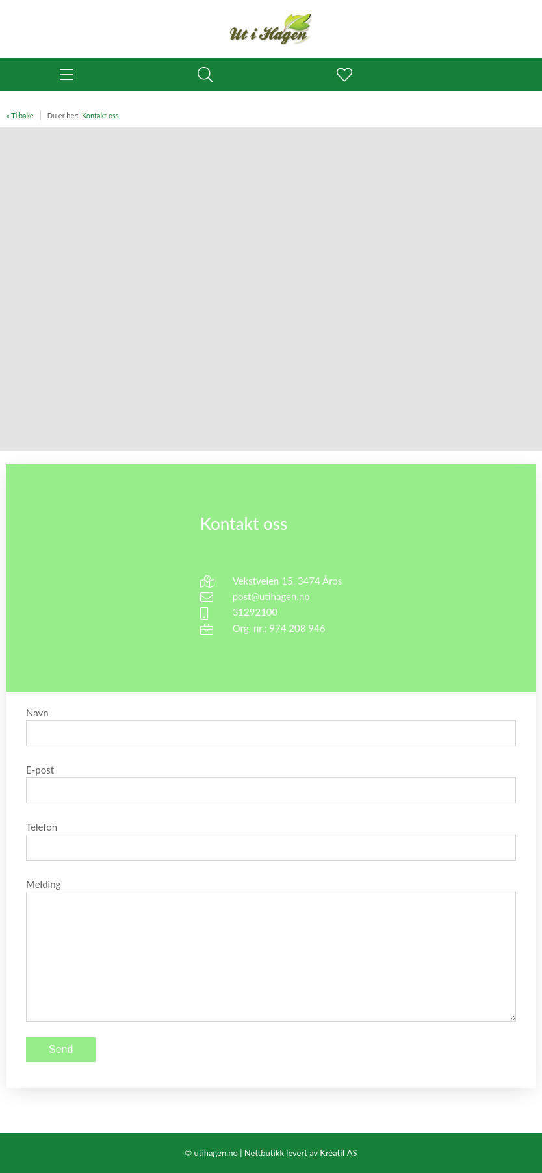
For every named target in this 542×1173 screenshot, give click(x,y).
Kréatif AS (338, 1153)
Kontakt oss (100, 115)
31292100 (255, 612)
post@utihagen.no (271, 596)
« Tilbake (20, 115)
